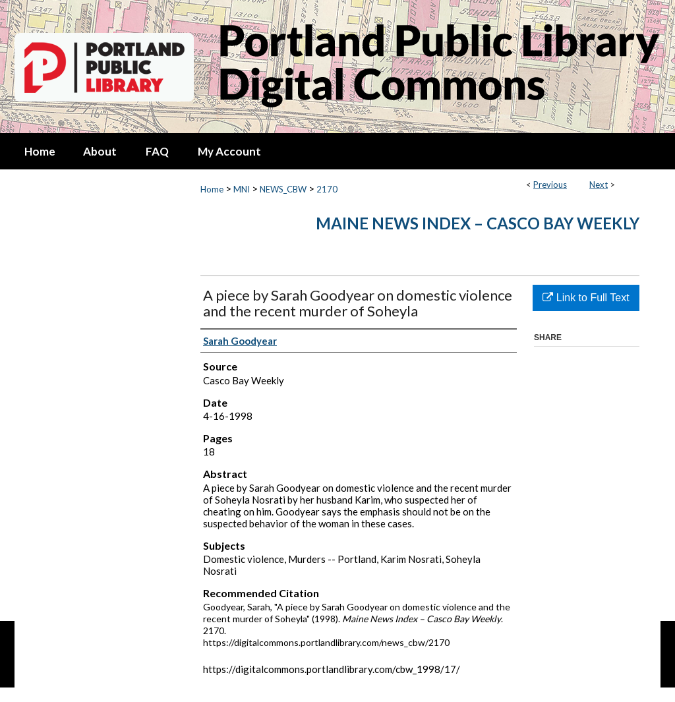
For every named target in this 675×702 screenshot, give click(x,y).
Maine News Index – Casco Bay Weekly (477, 223)
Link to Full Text (586, 297)
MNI (241, 189)
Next (598, 184)
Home (211, 189)
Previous (550, 184)
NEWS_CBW (283, 189)
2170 (327, 189)
